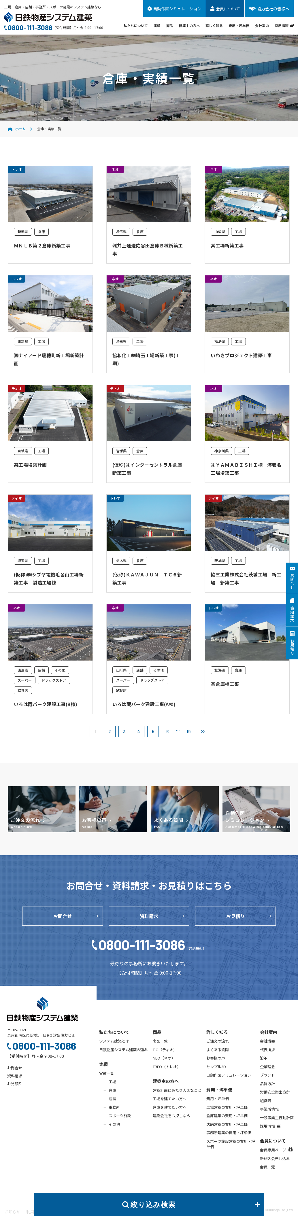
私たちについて (136, 25)
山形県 (23, 669)
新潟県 (23, 231)
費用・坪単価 (239, 25)
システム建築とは (114, 1041)
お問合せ (62, 916)
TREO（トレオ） (167, 1066)
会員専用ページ (276, 1150)
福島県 (219, 341)
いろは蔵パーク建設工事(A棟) (144, 704)
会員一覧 (267, 1167)
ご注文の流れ (217, 1041)
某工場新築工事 (227, 245)
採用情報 (284, 25)
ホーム (17, 128)
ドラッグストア (54, 680)
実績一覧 (106, 1073)
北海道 (219, 669)
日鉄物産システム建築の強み (123, 1049)
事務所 (114, 1107)
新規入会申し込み (275, 1158)
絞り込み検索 (195, 1204)
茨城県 (219, 560)
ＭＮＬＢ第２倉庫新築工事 (42, 245)
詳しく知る (214, 25)
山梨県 (219, 231)
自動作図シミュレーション (228, 1075)
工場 (238, 231)
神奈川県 (221, 450)
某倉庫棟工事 (225, 683)
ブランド (267, 1075)
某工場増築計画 (30, 464)
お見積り (235, 916)
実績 (157, 25)
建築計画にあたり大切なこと (177, 1090)
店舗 (41, 669)
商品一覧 (160, 1041)
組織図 (265, 1100)
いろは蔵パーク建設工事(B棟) (46, 704)
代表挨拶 (267, 1049)
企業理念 (267, 1066)
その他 (60, 669)
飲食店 (23, 690)
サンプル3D (216, 1066)
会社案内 (262, 25)
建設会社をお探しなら (171, 1115)
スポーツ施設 (120, 1115)
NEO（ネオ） (164, 1058)
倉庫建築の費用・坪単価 (227, 1115)
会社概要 (267, 1041)
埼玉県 (121, 231)
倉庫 (41, 231)
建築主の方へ (189, 25)
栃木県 (121, 560)
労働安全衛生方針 (275, 1092)
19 (188, 731)
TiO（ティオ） (165, 1049)
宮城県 (23, 450)
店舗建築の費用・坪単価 (227, 1124)
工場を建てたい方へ (169, 1098)
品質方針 (267, 1083)
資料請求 (149, 916)
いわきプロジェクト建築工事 (241, 355)
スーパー (25, 680)
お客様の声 (215, 1058)
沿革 (263, 1058)
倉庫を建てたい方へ (169, 1107)
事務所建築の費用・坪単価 (228, 1132)
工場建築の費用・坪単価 (227, 1107)
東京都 (23, 341)
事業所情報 (269, 1109)
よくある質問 (217, 1049)
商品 (169, 25)
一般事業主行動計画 (277, 1117)
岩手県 (121, 450)
